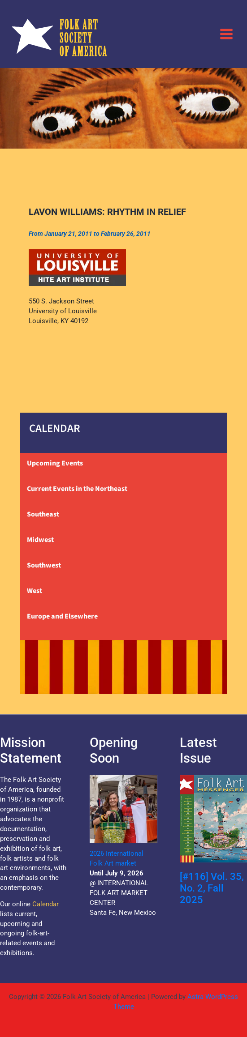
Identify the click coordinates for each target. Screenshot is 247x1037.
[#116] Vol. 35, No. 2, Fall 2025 (212, 888)
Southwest (44, 565)
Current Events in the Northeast (77, 489)
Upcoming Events (55, 463)
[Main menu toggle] (226, 33)
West (34, 591)
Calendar (45, 904)
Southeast (43, 514)
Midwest (40, 540)
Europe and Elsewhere (62, 616)
